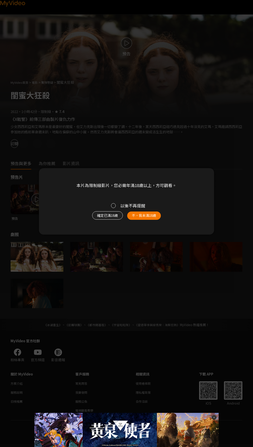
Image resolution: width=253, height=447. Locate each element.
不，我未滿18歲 (149, 218)
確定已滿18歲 (102, 218)
